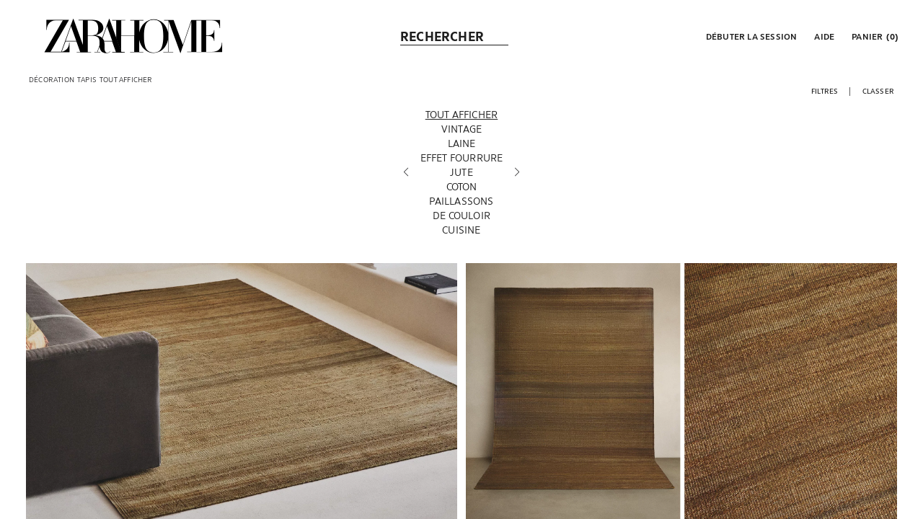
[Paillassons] (461, 201)
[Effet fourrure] (461, 157)
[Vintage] (461, 129)
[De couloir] (461, 215)
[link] (133, 36)
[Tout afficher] (461, 114)
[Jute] (461, 172)
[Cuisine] (461, 229)
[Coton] (461, 186)
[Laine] (461, 143)
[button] (750, 36)
